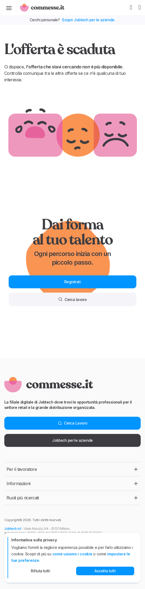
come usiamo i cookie (72, 554)
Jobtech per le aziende (72, 440)
